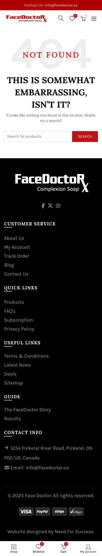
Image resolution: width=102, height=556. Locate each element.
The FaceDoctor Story (27, 410)
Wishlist (74, 16)
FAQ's (10, 311)
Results (12, 419)
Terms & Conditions (26, 356)
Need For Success (74, 532)
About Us (14, 238)
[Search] (61, 18)
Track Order (16, 256)
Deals (10, 374)
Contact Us (16, 274)
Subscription (18, 320)
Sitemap (13, 383)
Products (14, 302)
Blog (9, 265)
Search (85, 136)
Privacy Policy (19, 329)
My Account (17, 247)
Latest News (17, 365)
